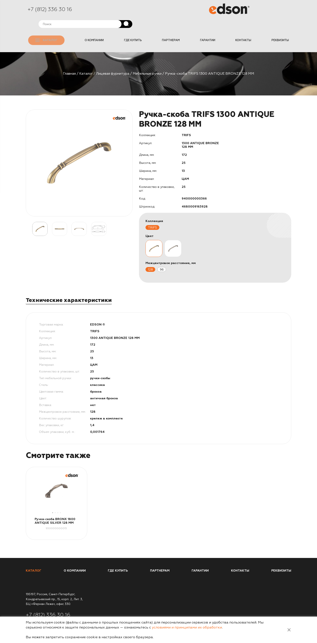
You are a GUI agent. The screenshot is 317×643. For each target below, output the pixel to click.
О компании (100, 28)
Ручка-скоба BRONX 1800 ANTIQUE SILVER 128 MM (55, 507)
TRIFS (152, 214)
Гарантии (210, 28)
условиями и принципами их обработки (187, 627)
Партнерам (175, 28)
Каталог (50, 28)
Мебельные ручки (149, 60)
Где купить (138, 28)
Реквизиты (281, 28)
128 (150, 256)
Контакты (245, 28)
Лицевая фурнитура (113, 60)
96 (162, 256)
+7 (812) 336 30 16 (49, 10)
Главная (66, 60)
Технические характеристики (69, 286)
